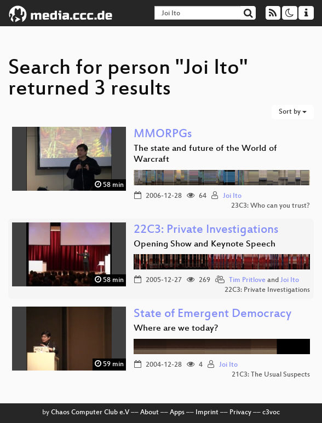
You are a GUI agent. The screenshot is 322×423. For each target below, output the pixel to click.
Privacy (240, 412)
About (149, 412)
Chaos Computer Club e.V (90, 412)
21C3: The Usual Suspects (271, 375)
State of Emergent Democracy (212, 314)
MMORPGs (163, 135)
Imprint (207, 412)
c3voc (271, 412)
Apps (177, 412)
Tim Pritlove (247, 280)
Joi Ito (232, 196)
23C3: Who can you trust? (270, 206)
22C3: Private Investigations (206, 230)
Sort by (293, 112)
